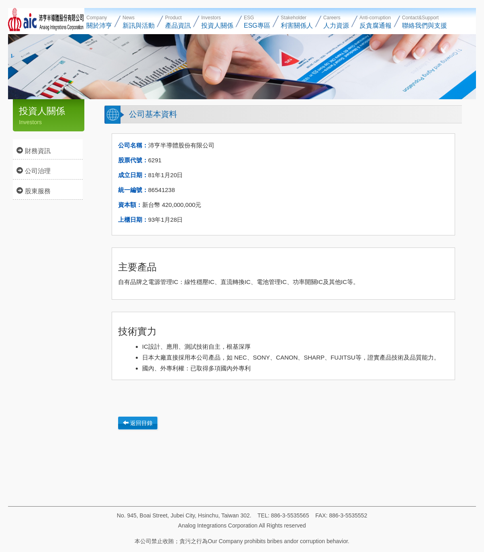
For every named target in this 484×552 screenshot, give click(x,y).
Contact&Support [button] (424, 22)
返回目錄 (138, 423)
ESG (257, 22)
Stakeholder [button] (297, 22)
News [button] (139, 22)
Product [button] (178, 22)
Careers (336, 22)
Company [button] (99, 22)
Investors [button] (217, 22)
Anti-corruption (375, 22)
